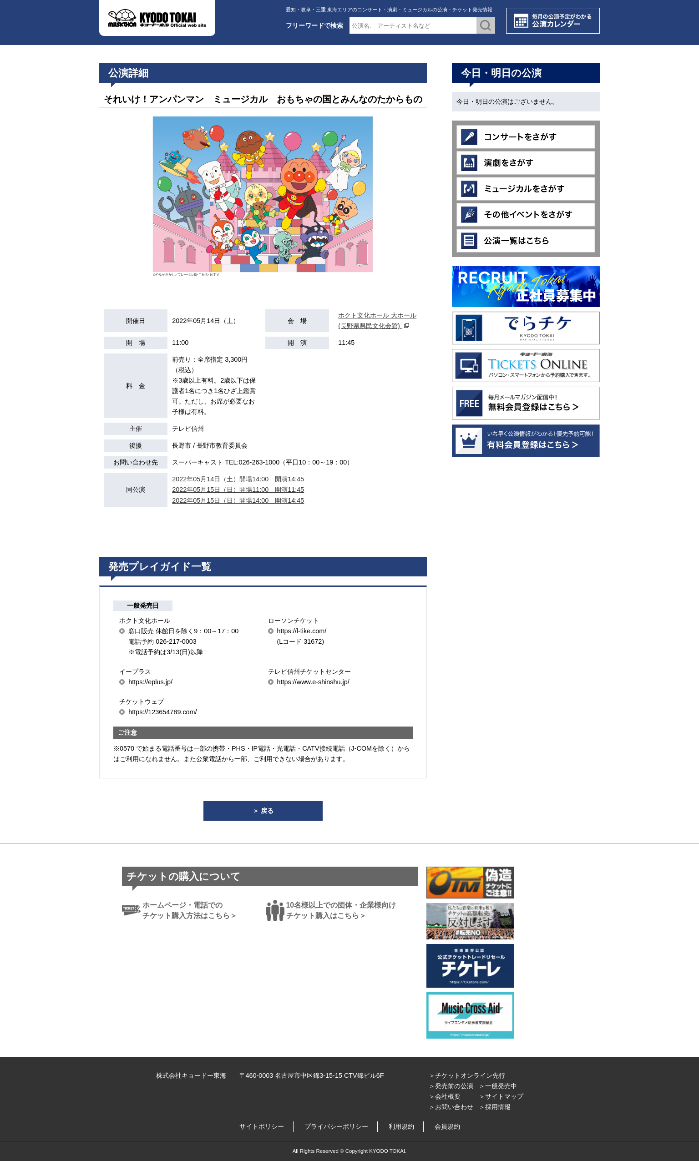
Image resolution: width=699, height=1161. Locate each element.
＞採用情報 (495, 1107)
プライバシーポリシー (336, 1126)
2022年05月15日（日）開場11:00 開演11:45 (238, 489)
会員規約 (447, 1126)
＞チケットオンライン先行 (467, 1075)
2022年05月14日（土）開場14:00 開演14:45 (238, 479)
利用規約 (401, 1126)
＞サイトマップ (501, 1096)
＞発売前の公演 (451, 1086)
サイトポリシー (261, 1126)
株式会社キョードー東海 (191, 1075)
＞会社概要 (445, 1096)
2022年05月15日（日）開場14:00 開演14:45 (238, 500)
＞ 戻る (263, 810)
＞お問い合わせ (451, 1107)
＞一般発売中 (498, 1086)
